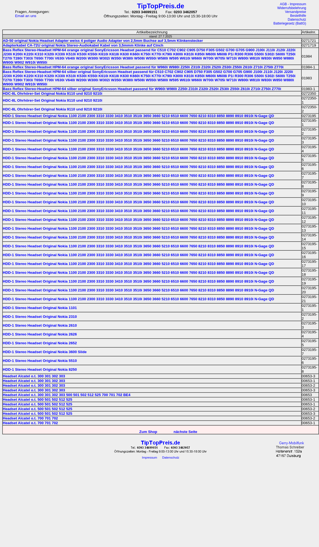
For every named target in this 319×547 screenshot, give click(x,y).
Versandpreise (295, 12)
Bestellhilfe (298, 16)
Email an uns (25, 16)
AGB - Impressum (293, 4)
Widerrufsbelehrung (291, 8)
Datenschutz (297, 19)
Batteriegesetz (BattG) (290, 23)
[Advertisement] (160, 506)
